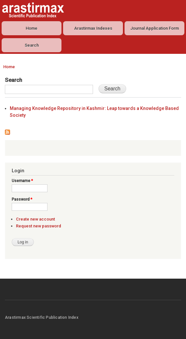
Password (22, 199)
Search (32, 45)
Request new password (38, 225)
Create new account (35, 219)
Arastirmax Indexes (93, 28)
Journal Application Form (154, 28)
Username (22, 180)
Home (31, 28)
